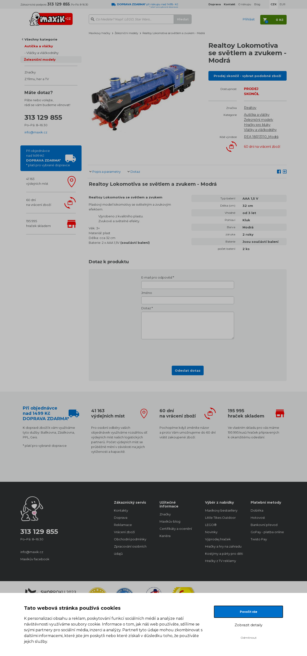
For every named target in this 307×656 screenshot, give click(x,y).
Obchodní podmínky (130, 539)
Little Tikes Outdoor (220, 517)
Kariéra (165, 536)
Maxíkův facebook (34, 559)
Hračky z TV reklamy (220, 561)
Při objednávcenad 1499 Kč (48, 158)
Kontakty (121, 510)
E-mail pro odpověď (156, 277)
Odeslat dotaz (188, 370)
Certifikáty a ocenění (175, 529)
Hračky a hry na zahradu (223, 546)
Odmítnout (249, 637)
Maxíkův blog (169, 521)
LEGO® (211, 525)
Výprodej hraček (218, 539)
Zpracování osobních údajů (130, 549)
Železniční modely (40, 59)
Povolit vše (248, 612)
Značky (30, 72)
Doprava (120, 517)
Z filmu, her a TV (36, 79)
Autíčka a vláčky (38, 46)
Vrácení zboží (124, 532)
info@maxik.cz (35, 132)
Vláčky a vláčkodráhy (42, 53)
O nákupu (244, 4)
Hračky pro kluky (257, 125)
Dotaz (135, 171)
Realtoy (250, 108)
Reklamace (123, 525)
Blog (257, 4)
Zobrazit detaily (248, 625)
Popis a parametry (106, 171)
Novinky (211, 532)
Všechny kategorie (40, 39)
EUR (282, 4)
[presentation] (187, 351)
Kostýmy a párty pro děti (223, 553)
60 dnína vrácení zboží (38, 202)
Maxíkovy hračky (99, 33)
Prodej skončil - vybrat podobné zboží (247, 76)
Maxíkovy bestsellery (221, 510)
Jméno (146, 293)
